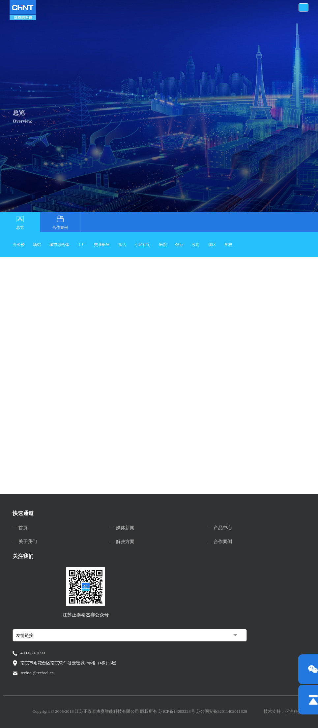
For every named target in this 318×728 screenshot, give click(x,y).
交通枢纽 (102, 244)
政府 (196, 244)
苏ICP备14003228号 (177, 711)
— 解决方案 (122, 541)
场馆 (37, 244)
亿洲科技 (293, 711)
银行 (179, 244)
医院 (163, 244)
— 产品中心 (220, 527)
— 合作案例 (220, 541)
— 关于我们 (25, 541)
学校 (228, 244)
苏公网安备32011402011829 (221, 711)
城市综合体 (59, 244)
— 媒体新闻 (122, 527)
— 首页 (20, 527)
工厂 (82, 244)
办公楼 (19, 244)
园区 (212, 244)
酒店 (122, 244)
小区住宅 (143, 244)
